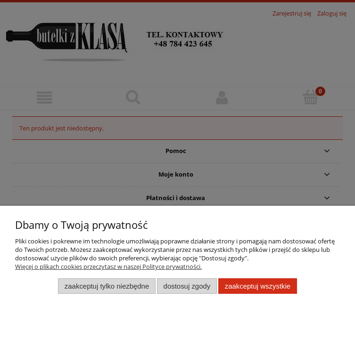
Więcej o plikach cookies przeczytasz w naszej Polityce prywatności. (108, 266)
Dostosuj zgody (187, 286)
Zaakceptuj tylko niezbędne (107, 286)
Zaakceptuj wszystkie (257, 286)
